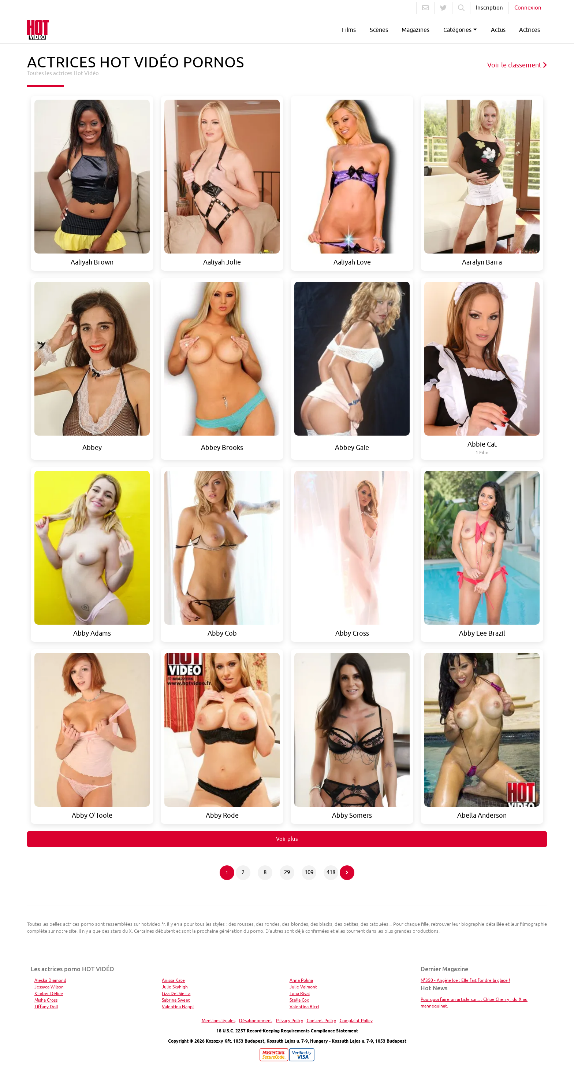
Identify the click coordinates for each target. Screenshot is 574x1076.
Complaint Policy (356, 1020)
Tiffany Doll (46, 1006)
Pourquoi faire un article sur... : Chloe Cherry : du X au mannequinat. (474, 1002)
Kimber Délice (48, 993)
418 (331, 872)
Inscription (489, 7)
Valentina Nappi (178, 1006)
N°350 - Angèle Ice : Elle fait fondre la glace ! (465, 980)
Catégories (457, 29)
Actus (498, 29)
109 (309, 872)
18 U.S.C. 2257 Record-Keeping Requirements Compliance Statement (287, 1031)
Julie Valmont (303, 987)
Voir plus (287, 839)
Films (349, 29)
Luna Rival (300, 993)
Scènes (379, 29)
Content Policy (321, 1020)
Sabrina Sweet (176, 1000)
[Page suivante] (347, 872)
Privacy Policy (289, 1020)
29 (287, 872)
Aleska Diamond (50, 980)
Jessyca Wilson (49, 987)
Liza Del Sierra (176, 993)
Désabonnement (255, 1020)
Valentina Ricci (304, 1006)
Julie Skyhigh (175, 987)
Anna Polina (301, 980)
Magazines (415, 29)
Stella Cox (299, 1000)
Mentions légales (218, 1020)
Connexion (527, 7)
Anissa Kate (173, 980)
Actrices (529, 29)
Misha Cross (45, 1000)
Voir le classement (517, 65)
